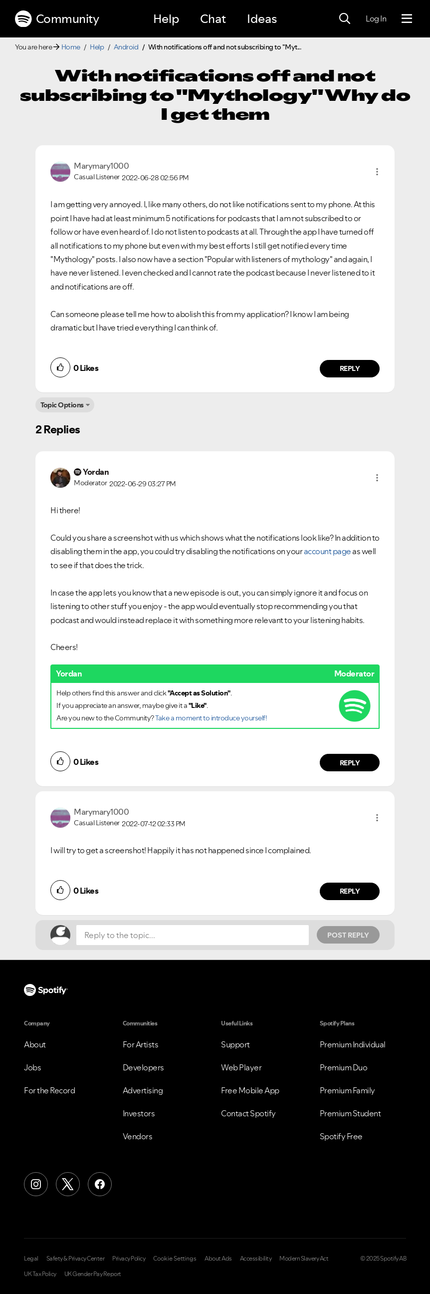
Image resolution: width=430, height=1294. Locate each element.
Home (70, 47)
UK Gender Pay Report (92, 1274)
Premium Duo (344, 1067)
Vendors (138, 1136)
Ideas (262, 18)
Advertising (143, 1090)
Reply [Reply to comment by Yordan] (350, 763)
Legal (31, 1259)
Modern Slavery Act (303, 1259)
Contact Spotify (248, 1113)
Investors (139, 1113)
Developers (143, 1067)
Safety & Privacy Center (75, 1259)
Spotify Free (341, 1136)
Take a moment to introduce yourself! (211, 718)
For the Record (49, 1090)
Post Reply (348, 935)
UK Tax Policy (40, 1274)
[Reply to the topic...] (192, 935)
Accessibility (256, 1259)
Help (166, 18)
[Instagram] (36, 1184)
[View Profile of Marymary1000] (101, 165)
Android (126, 47)
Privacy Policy (128, 1259)
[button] (377, 171)
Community (57, 18)
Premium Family (347, 1090)
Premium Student (350, 1113)
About (35, 1044)
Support (235, 1044)
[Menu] (407, 19)
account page (327, 551)
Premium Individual (353, 1044)
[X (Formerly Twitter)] (68, 1184)
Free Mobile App (250, 1090)
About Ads (218, 1259)
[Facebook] (100, 1184)
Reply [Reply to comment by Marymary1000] (350, 368)
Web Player (241, 1067)
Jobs (32, 1067)
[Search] (344, 18)
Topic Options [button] (62, 405)
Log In (376, 18)
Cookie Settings (175, 1259)
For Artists (141, 1044)
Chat (213, 18)
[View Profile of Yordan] (96, 471)
